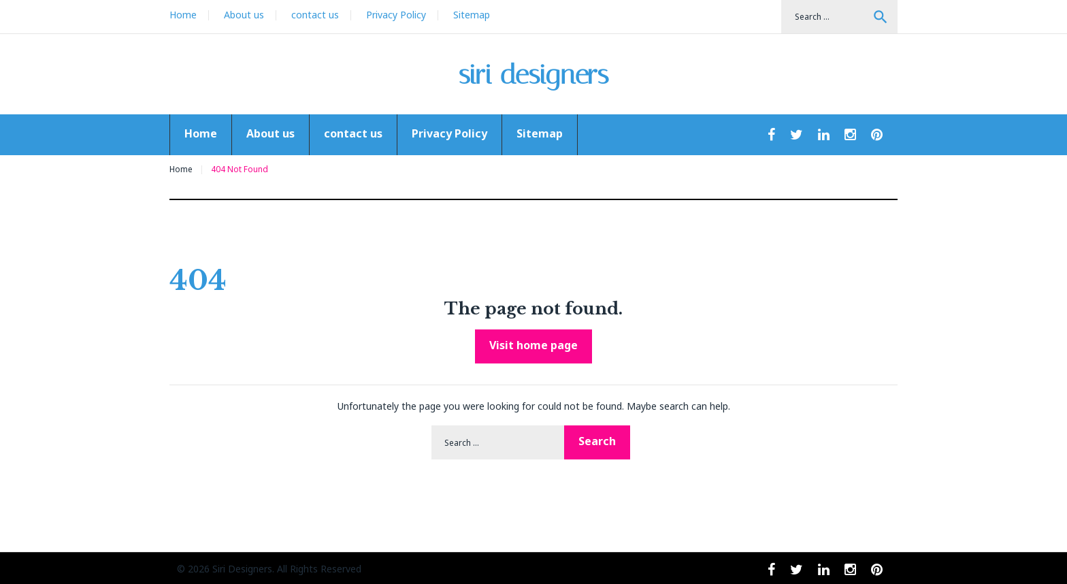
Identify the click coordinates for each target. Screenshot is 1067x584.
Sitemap (471, 14)
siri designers (534, 75)
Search (880, 17)
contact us (315, 14)
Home (183, 14)
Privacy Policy (396, 14)
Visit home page (533, 345)
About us (244, 14)
